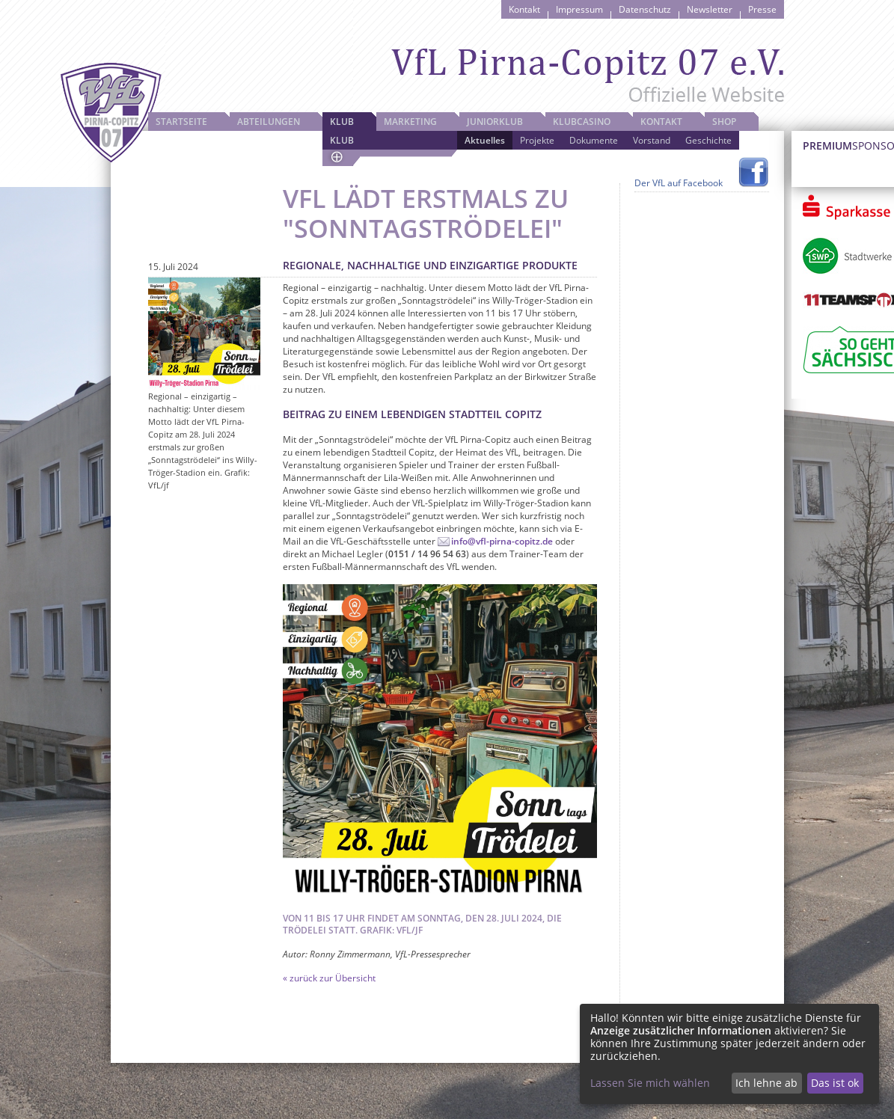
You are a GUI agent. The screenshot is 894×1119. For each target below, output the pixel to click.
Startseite (181, 121)
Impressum (579, 9)
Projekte (537, 140)
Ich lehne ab (766, 1083)
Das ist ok (835, 1083)
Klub (342, 121)
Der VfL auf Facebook (678, 183)
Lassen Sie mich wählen (650, 1082)
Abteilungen (268, 121)
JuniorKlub (495, 121)
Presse (762, 9)
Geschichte (708, 140)
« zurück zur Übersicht (329, 978)
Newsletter (709, 9)
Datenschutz (645, 9)
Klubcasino (581, 121)
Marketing (410, 121)
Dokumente (593, 140)
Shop (724, 121)
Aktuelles (485, 140)
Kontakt (524, 9)
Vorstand (651, 140)
